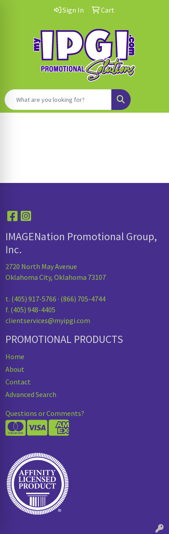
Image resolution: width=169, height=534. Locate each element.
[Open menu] (151, 100)
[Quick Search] (58, 99)
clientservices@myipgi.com (47, 320)
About (14, 369)
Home (14, 356)
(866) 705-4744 (82, 298)
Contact (18, 381)
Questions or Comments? (44, 413)
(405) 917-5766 (33, 298)
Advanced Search (30, 394)
